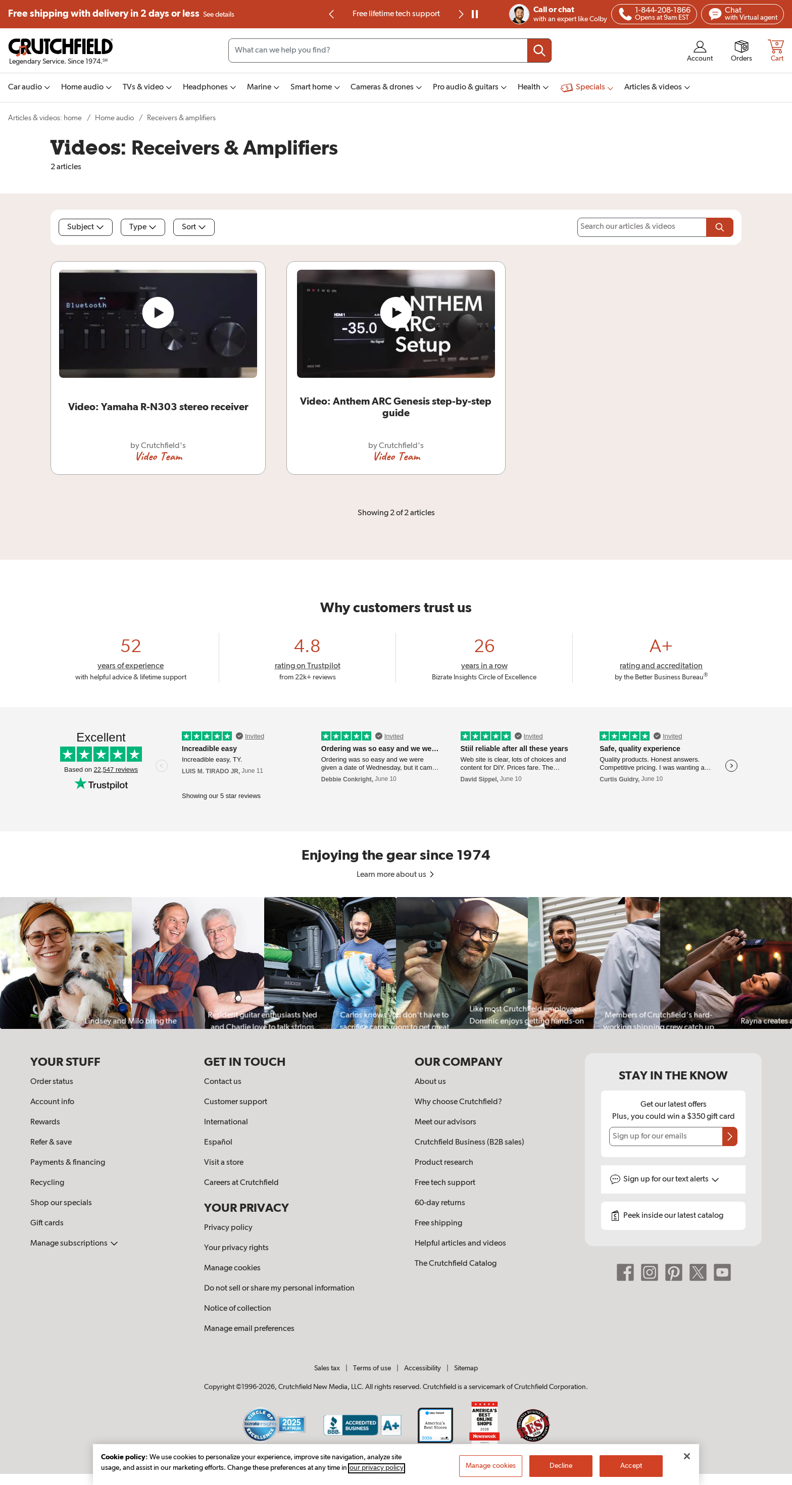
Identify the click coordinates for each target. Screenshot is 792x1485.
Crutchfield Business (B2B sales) (469, 1142)
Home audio (114, 118)
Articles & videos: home (45, 118)
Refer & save (51, 1142)
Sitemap (466, 1368)
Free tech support (445, 1183)
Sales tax (327, 1368)
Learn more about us (396, 875)
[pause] (475, 14)
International (226, 1122)
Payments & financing (67, 1163)
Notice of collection (237, 1309)
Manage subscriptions (74, 1244)
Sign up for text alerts (671, 1179)
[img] (331, 14)
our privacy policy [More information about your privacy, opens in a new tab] (377, 1477)
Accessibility (422, 1368)
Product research (444, 1163)
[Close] (687, 1465)
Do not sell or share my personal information (279, 1288)
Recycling (47, 1183)
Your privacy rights (236, 1248)
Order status (51, 1082)
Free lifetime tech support (396, 14)
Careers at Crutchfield (241, 1183)
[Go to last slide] (332, 14)
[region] (396, 963)
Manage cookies (232, 1268)
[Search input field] (390, 50)
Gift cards (47, 1223)
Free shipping (121, 14)
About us (430, 1082)
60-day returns (440, 1203)
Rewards (45, 1122)
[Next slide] (460, 14)
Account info (52, 1102)
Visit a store (223, 1163)
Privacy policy (228, 1228)
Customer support (235, 1102)
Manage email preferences (249, 1329)
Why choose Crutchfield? (458, 1102)
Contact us (222, 1082)
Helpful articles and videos (460, 1244)
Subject (85, 227)
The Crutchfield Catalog (456, 1264)
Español (218, 1142)
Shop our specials (61, 1203)
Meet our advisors (445, 1122)
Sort (194, 227)
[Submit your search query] (539, 50)
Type (143, 227)
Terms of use (372, 1368)
